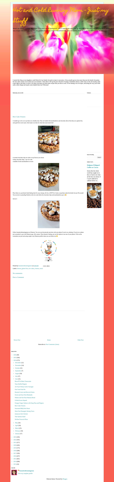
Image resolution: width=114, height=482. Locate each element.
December (18, 362)
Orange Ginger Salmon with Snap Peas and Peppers (29, 403)
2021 (15, 442)
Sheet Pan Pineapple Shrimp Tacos (24, 411)
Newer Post (17, 340)
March (17, 428)
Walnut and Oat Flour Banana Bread (25, 397)
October (17, 368)
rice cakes (31, 268)
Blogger (65, 479)
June (16, 379)
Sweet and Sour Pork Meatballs (23, 395)
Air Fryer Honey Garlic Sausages (24, 386)
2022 (15, 439)
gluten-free (25, 268)
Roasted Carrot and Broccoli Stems (25, 392)
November (18, 365)
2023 (15, 437)
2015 (15, 459)
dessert (19, 268)
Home (49, 340)
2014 (15, 461)
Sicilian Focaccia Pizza (21, 419)
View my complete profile (25, 473)
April (16, 425)
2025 (15, 357)
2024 (15, 360)
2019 (15, 448)
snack (41, 268)
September (18, 371)
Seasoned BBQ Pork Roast (22, 408)
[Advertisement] (49, 105)
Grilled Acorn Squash (21, 400)
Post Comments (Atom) (52, 344)
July (16, 376)
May (16, 422)
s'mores (37, 268)
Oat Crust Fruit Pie (20, 389)
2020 (15, 445)
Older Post (81, 340)
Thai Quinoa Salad (20, 416)
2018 (15, 450)
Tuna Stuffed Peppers (21, 384)
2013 (15, 464)
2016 (15, 456)
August (17, 373)
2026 (15, 355)
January (17, 433)
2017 (15, 453)
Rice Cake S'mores (20, 406)
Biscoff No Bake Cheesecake (23, 381)
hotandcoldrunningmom (26, 471)
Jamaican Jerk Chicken (21, 414)
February (17, 431)
